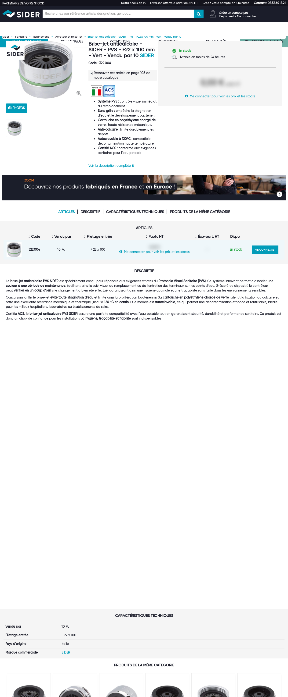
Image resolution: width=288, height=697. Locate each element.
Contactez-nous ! (115, 641)
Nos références (65, 618)
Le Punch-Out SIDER (117, 609)
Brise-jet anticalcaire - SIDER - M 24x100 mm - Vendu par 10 (74, 489)
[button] (270, 3)
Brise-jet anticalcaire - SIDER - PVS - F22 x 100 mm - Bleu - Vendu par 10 (212, 491)
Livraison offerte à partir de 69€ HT (174, 3)
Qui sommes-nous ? (68, 595)
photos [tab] (16, 108)
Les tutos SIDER (209, 613)
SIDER (147, 55)
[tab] (72, 588)
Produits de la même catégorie (200, 212)
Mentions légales (110, 692)
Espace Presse (64, 632)
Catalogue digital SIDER (120, 618)
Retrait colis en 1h (133, 3)
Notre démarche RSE (69, 627)
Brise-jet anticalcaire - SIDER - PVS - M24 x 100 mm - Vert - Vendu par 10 (166, 491)
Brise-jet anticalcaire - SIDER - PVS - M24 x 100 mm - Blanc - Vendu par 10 (258, 491)
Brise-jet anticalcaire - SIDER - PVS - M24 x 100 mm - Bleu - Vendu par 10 (28, 491)
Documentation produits (216, 618)
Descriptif (90, 212)
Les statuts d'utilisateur (119, 613)
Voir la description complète (111, 166)
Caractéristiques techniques (135, 212)
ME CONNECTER (265, 249)
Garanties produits (163, 613)
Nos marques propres (70, 613)
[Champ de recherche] (118, 14)
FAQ (152, 609)
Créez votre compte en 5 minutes (226, 3)
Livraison (156, 604)
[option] (45, 70)
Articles (66, 212)
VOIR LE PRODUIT (29, 523)
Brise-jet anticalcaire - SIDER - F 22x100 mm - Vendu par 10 (120, 489)
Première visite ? (66, 599)
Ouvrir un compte (115, 595)
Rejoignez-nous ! (66, 623)
